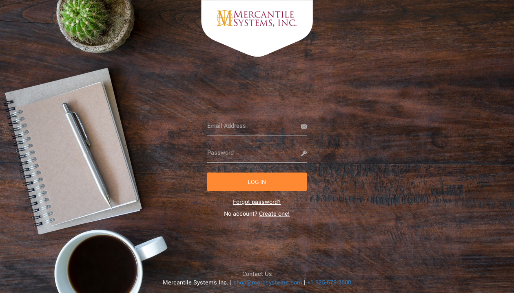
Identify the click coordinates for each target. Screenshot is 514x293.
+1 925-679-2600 (329, 282)
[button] (257, 182)
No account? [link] (257, 213)
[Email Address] (257, 126)
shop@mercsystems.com (267, 282)
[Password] (257, 152)
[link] (257, 202)
